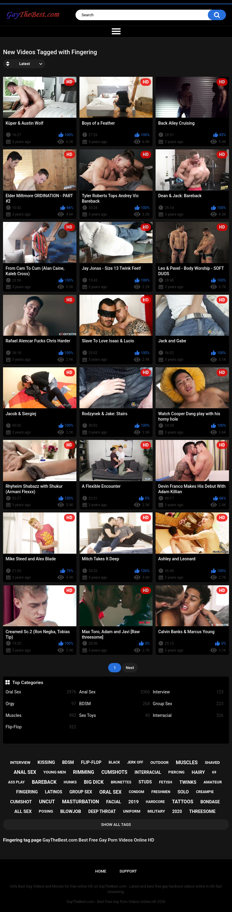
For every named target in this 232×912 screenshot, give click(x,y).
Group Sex (188, 703)
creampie (205, 792)
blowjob (70, 811)
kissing (46, 762)
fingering (27, 791)
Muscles (40, 715)
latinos (53, 791)
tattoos (182, 802)
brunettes (121, 782)
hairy (198, 772)
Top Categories (27, 682)
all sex (23, 811)
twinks (187, 782)
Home (100, 871)
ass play (16, 782)
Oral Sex (40, 692)
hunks (70, 782)
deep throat (102, 811)
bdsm (68, 762)
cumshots (114, 772)
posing (46, 811)
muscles (187, 762)
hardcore (155, 802)
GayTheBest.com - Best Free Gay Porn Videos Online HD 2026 (116, 902)
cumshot (21, 802)
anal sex (25, 772)
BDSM (114, 703)
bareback (44, 782)
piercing (176, 772)
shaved (212, 762)
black (114, 762)
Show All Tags (116, 824)
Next (130, 667)
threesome (202, 811)
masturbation (80, 802)
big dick (94, 782)
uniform (131, 811)
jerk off (135, 762)
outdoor (159, 762)
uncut (47, 802)
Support (128, 871)
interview (20, 762)
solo (183, 792)
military (156, 811)
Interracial (188, 715)
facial (113, 802)
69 (214, 772)
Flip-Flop (40, 727)
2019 (133, 802)
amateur (213, 782)
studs (145, 782)
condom (136, 792)
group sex (80, 791)
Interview (188, 692)
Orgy (40, 703)
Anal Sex (114, 692)
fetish (165, 782)
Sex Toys (114, 715)
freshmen (160, 792)
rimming (83, 772)
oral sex (110, 792)
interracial (147, 772)
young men (55, 772)
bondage (210, 801)
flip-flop (91, 762)
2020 (177, 811)
